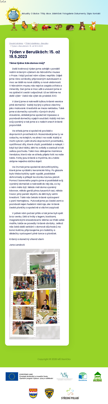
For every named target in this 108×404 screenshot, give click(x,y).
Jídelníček (57, 13)
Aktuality (26, 13)
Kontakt (96, 13)
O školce (35, 13)
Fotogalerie (68, 13)
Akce (48, 13)
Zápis (89, 13)
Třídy (42, 13)
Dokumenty (80, 13)
